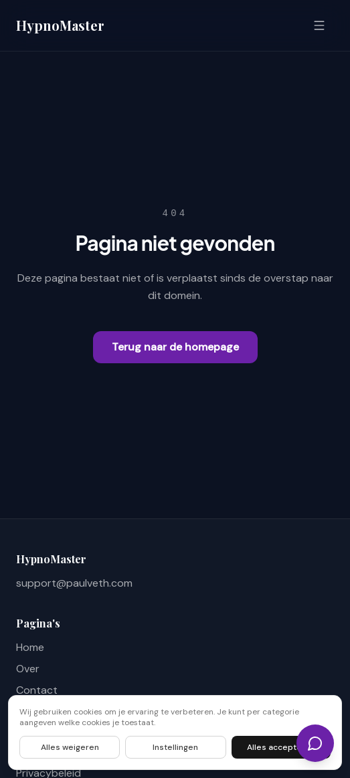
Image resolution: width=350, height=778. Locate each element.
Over (27, 669)
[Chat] (315, 743)
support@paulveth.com (74, 583)
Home (30, 647)
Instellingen (175, 747)
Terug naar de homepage (175, 347)
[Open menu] (319, 25)
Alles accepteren (281, 747)
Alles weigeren (70, 747)
